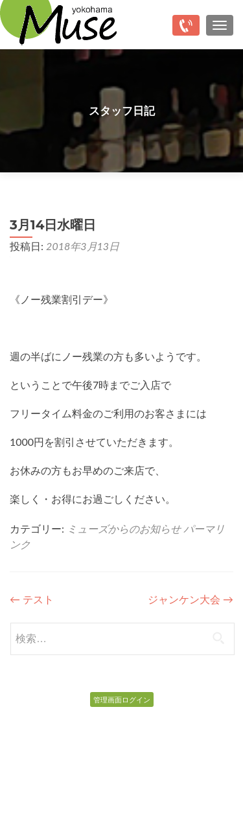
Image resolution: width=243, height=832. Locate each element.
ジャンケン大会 (190, 599)
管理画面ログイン (121, 699)
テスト (32, 599)
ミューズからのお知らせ (124, 528)
